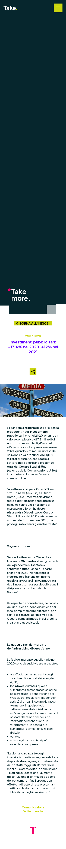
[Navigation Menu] (58, 8)
